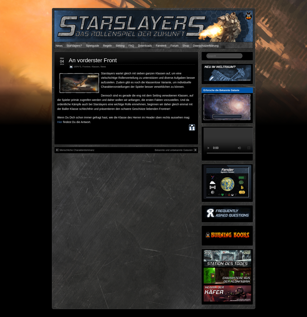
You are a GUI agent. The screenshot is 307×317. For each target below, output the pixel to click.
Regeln (107, 45)
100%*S (77, 66)
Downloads (145, 45)
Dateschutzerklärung (205, 45)
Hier (59, 122)
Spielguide (92, 45)
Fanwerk (161, 45)
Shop (185, 45)
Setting (120, 45)
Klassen (95, 66)
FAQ (131, 45)
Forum (174, 45)
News (59, 45)
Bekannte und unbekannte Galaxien (176, 150)
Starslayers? (74, 45)
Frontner (87, 66)
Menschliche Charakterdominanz (75, 150)
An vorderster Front (93, 60)
